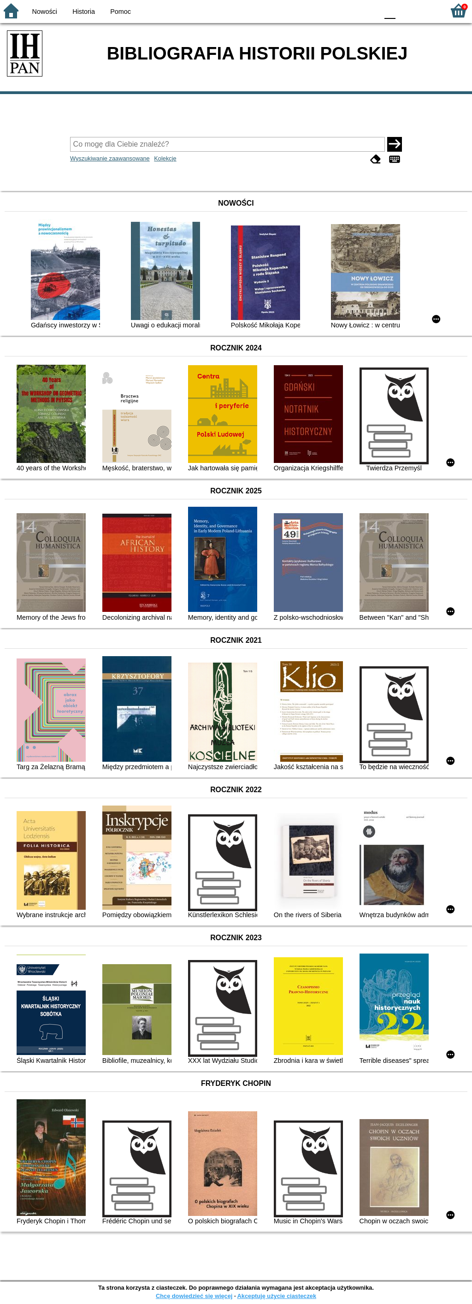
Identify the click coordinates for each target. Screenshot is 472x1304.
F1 (405, 10)
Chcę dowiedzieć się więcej (194, 1295)
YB (349, 10)
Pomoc (120, 11)
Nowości (44, 11)
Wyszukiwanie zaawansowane (110, 158)
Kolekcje (165, 158)
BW (331, 10)
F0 (389, 10)
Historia (83, 11)
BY (368, 10)
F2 (427, 10)
